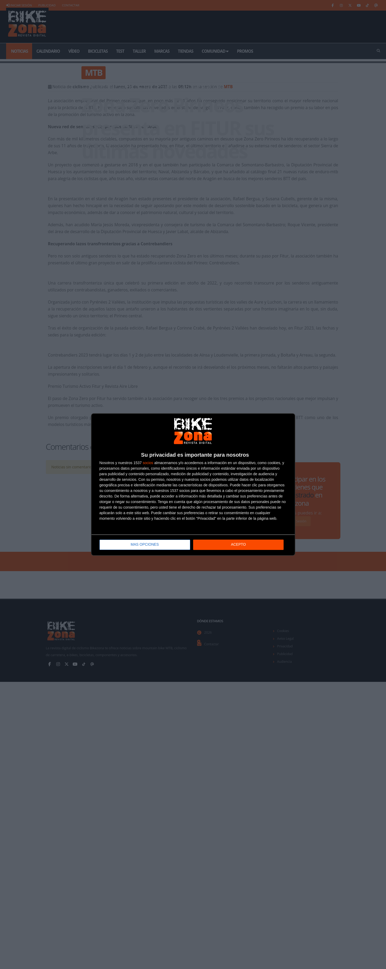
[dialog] (193, 485)
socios (148, 463)
